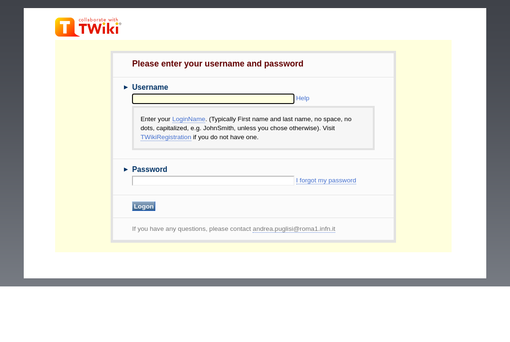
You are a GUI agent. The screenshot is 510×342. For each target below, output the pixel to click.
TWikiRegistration (166, 137)
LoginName (189, 119)
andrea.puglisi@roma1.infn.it (294, 228)
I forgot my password (326, 180)
